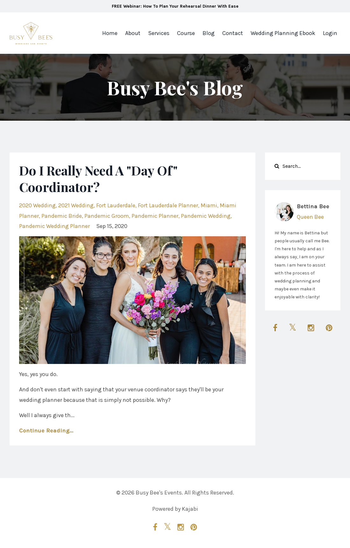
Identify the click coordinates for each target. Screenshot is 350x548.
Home (110, 33)
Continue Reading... (46, 430)
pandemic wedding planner (54, 226)
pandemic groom (106, 215)
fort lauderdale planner (168, 205)
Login (330, 33)
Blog (209, 33)
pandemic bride (61, 215)
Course (186, 33)
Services (158, 33)
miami (209, 205)
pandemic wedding (206, 215)
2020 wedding (37, 205)
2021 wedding (76, 205)
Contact (232, 33)
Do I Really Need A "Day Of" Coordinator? (98, 178)
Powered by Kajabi (175, 508)
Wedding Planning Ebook (283, 33)
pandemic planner (155, 215)
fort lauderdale (115, 205)
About (132, 33)
